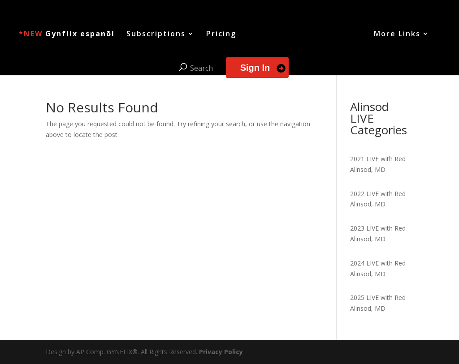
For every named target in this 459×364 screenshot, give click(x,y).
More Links (397, 34)
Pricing (221, 34)
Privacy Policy (221, 351)
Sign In (255, 68)
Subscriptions (156, 34)
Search (201, 68)
